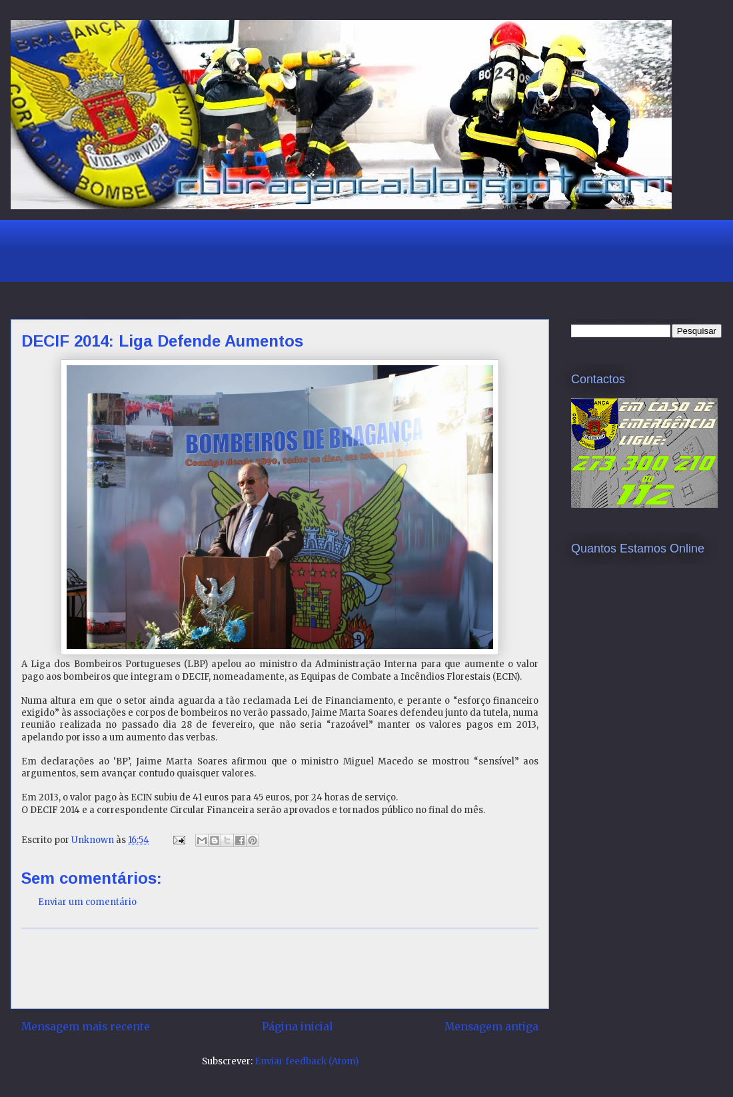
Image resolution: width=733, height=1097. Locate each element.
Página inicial (297, 1026)
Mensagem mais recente (85, 1026)
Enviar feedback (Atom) (307, 1061)
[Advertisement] (263, 249)
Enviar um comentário (87, 902)
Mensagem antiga (491, 1026)
